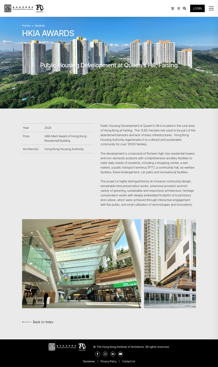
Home (26, 25)
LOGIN (197, 8)
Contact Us (128, 361)
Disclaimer (89, 361)
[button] (211, 8)
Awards (40, 25)
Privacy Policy (109, 361)
